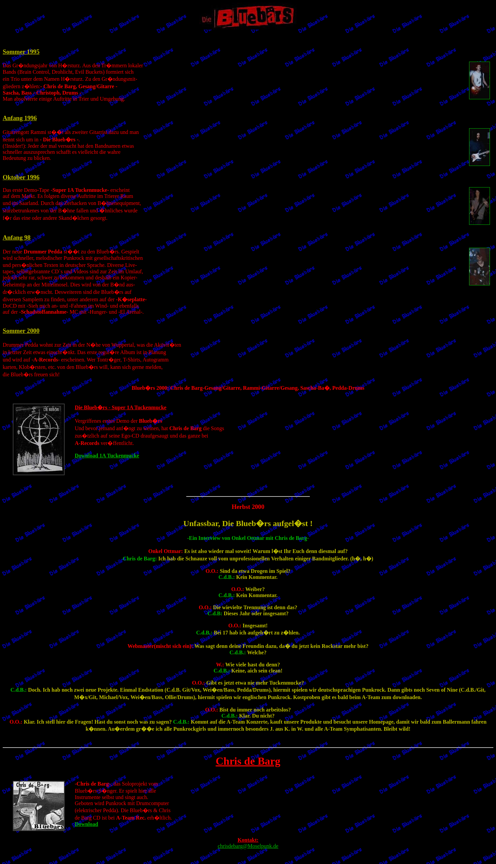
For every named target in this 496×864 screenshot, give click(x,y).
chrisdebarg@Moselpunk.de (248, 846)
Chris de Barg (248, 761)
